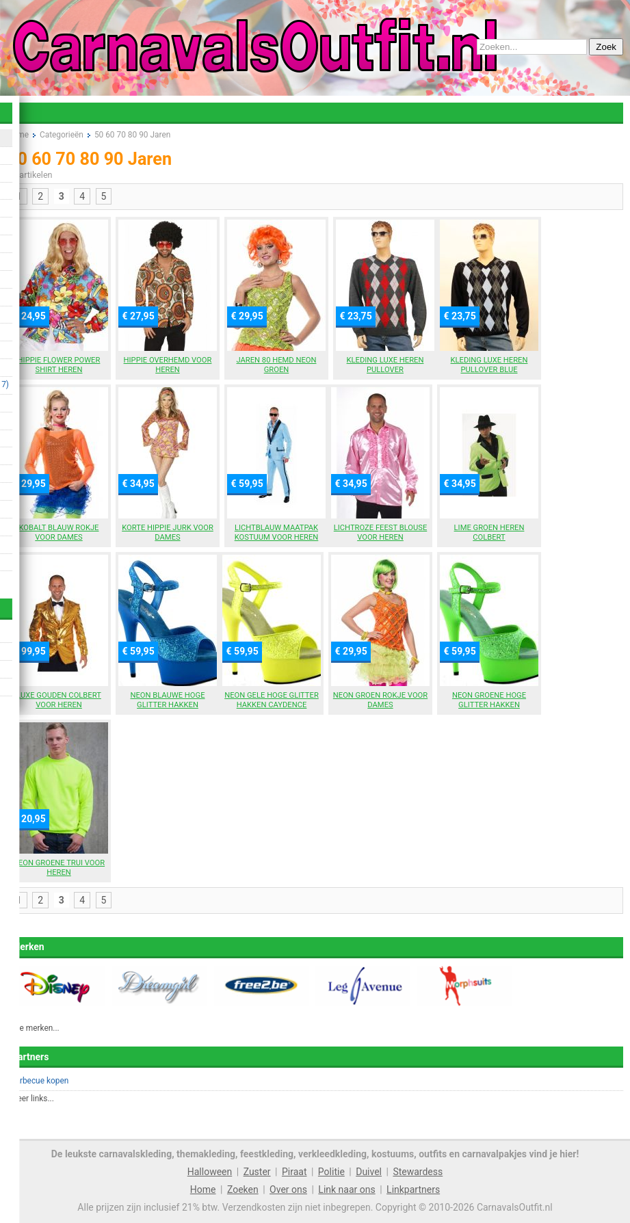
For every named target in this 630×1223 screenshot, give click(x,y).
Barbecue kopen (39, 1081)
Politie (331, 1171)
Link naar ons (346, 1189)
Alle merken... (35, 1028)
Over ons (288, 1189)
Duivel (369, 1171)
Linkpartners (413, 1189)
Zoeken (243, 1189)
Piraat (294, 1171)
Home (203, 1189)
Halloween (210, 1171)
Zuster (257, 1171)
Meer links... (32, 1098)
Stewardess (418, 1171)
